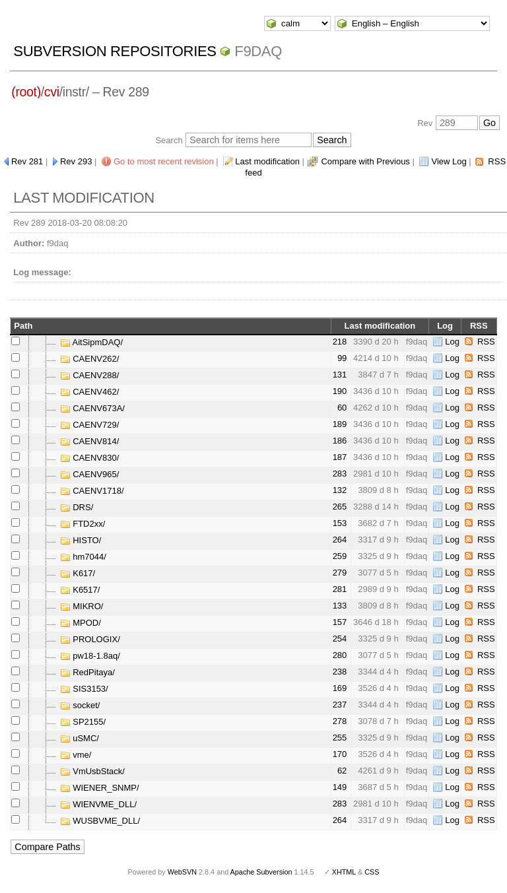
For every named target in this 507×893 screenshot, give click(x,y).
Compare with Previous (365, 161)
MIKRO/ (82, 606)
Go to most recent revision (164, 161)
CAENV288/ (89, 375)
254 (340, 639)
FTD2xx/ (83, 524)
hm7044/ (83, 557)
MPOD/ (80, 623)
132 (340, 490)
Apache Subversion (261, 872)
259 (340, 556)
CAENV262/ (89, 359)
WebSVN (182, 872)
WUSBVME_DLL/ (100, 821)
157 (340, 622)
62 (342, 771)
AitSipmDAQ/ (91, 342)
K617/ (78, 573)
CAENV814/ (89, 441)
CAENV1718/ (92, 491)
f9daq (258, 51)
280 (340, 655)
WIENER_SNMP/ (99, 788)
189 (340, 424)
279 (340, 573)
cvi (51, 91)
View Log (448, 161)
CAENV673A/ (92, 408)
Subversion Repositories (114, 51)
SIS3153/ (84, 689)
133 (340, 606)
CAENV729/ (89, 425)
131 (340, 375)
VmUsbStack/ (92, 771)
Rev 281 (27, 161)
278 (340, 721)
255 (340, 738)
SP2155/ (83, 722)
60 (342, 408)
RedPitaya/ (87, 672)
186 (340, 441)
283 (340, 474)
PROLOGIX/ (90, 639)
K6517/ (80, 590)
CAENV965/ (89, 474)
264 (340, 540)
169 (340, 688)
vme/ (76, 755)
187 (340, 457)
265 (340, 507)
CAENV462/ (89, 392)
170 (340, 754)
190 (340, 391)
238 (340, 672)
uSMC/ (79, 738)
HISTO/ (81, 540)
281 (340, 589)
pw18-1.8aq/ (90, 656)
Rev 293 (76, 161)
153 (340, 523)
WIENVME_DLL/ (98, 804)
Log (452, 342)
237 (340, 705)
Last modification (267, 161)
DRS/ (77, 507)
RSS (486, 342)
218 (340, 342)
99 (342, 358)
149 (340, 787)
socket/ (80, 705)
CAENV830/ (89, 458)
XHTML (344, 872)
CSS (371, 872)
